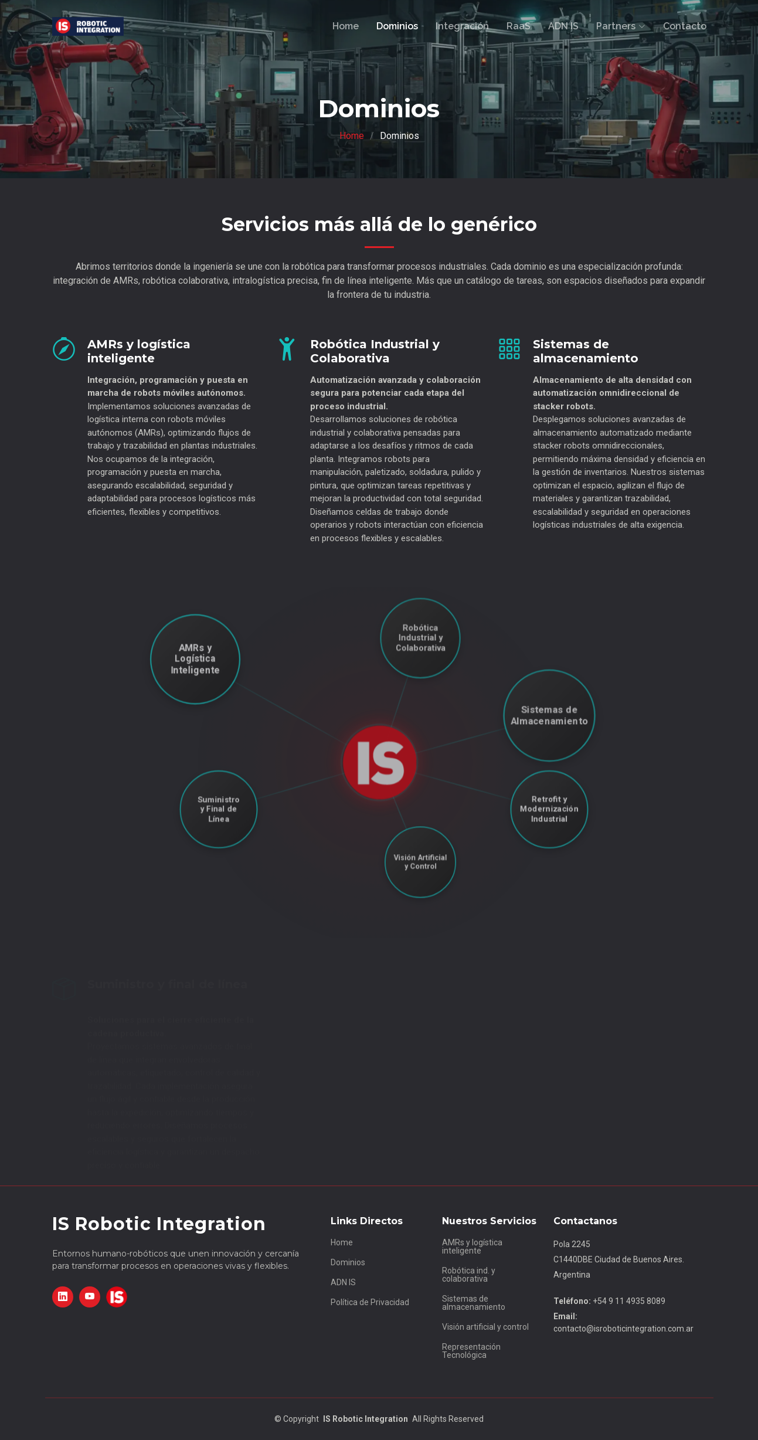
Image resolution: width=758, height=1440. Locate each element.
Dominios (397, 26)
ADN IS (563, 26)
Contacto (684, 26)
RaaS (519, 26)
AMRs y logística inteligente (472, 1246)
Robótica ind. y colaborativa (468, 1274)
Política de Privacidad (370, 1302)
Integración (462, 26)
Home (345, 26)
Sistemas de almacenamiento (473, 1303)
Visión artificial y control (485, 1327)
